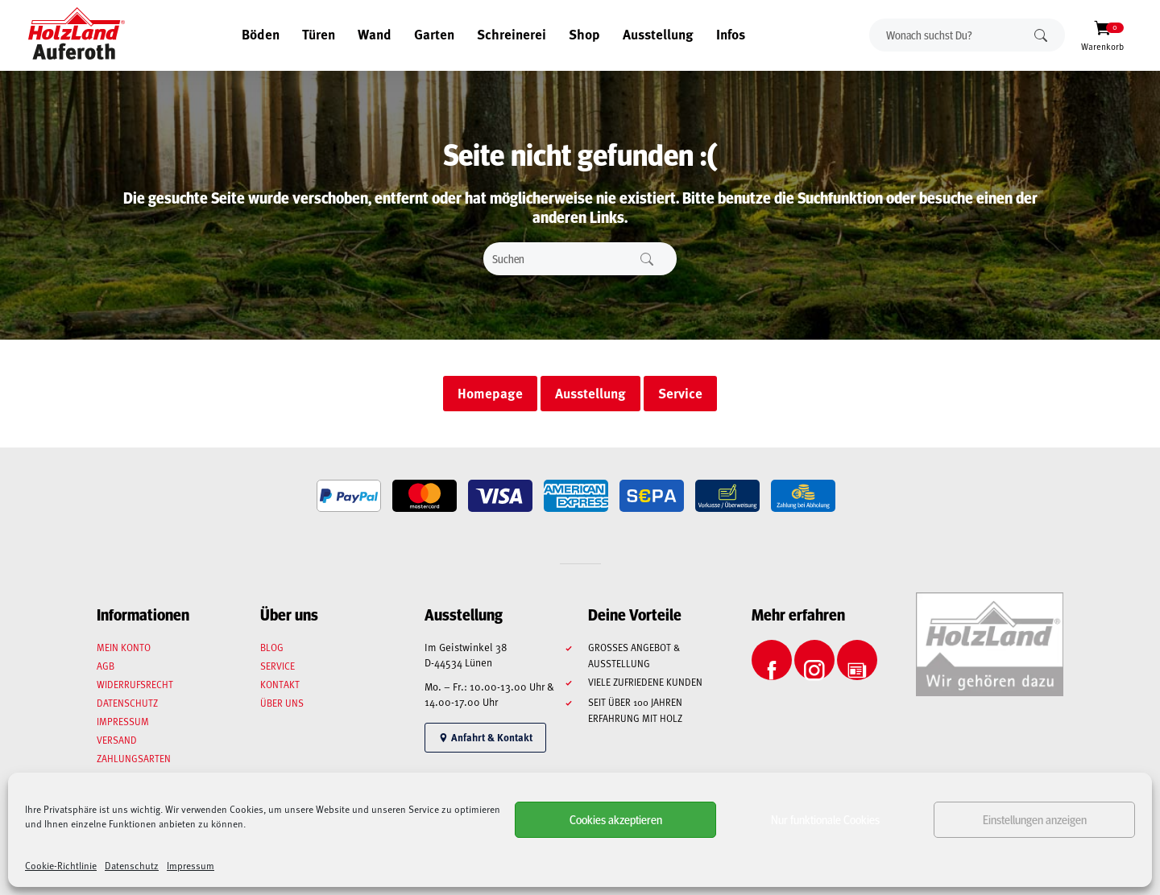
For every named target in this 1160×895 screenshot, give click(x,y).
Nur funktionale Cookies (825, 818)
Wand (375, 33)
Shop (584, 33)
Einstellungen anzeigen (1035, 818)
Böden (261, 33)
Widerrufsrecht (135, 684)
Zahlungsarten (134, 758)
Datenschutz (132, 865)
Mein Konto (124, 647)
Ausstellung (658, 33)
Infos (730, 33)
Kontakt (280, 684)
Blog (272, 647)
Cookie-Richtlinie (61, 865)
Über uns (282, 702)
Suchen (1041, 35)
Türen (318, 33)
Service (277, 665)
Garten (434, 33)
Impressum (190, 865)
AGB (105, 665)
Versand (117, 739)
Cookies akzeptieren (616, 818)
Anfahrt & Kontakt (485, 737)
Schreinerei (511, 33)
